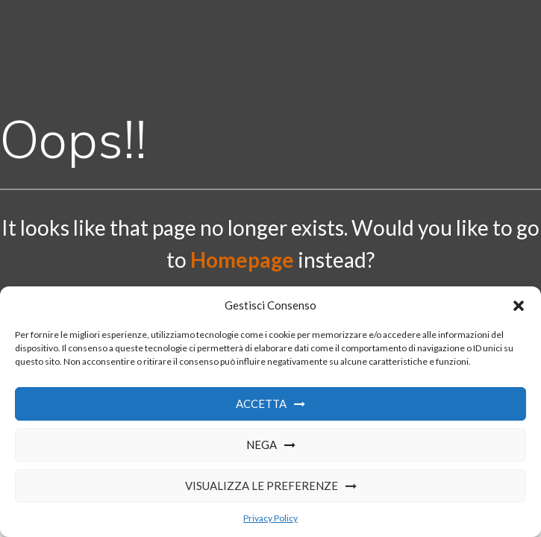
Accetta (261, 403)
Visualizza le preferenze (261, 485)
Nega (261, 444)
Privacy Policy (270, 518)
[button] (518, 305)
